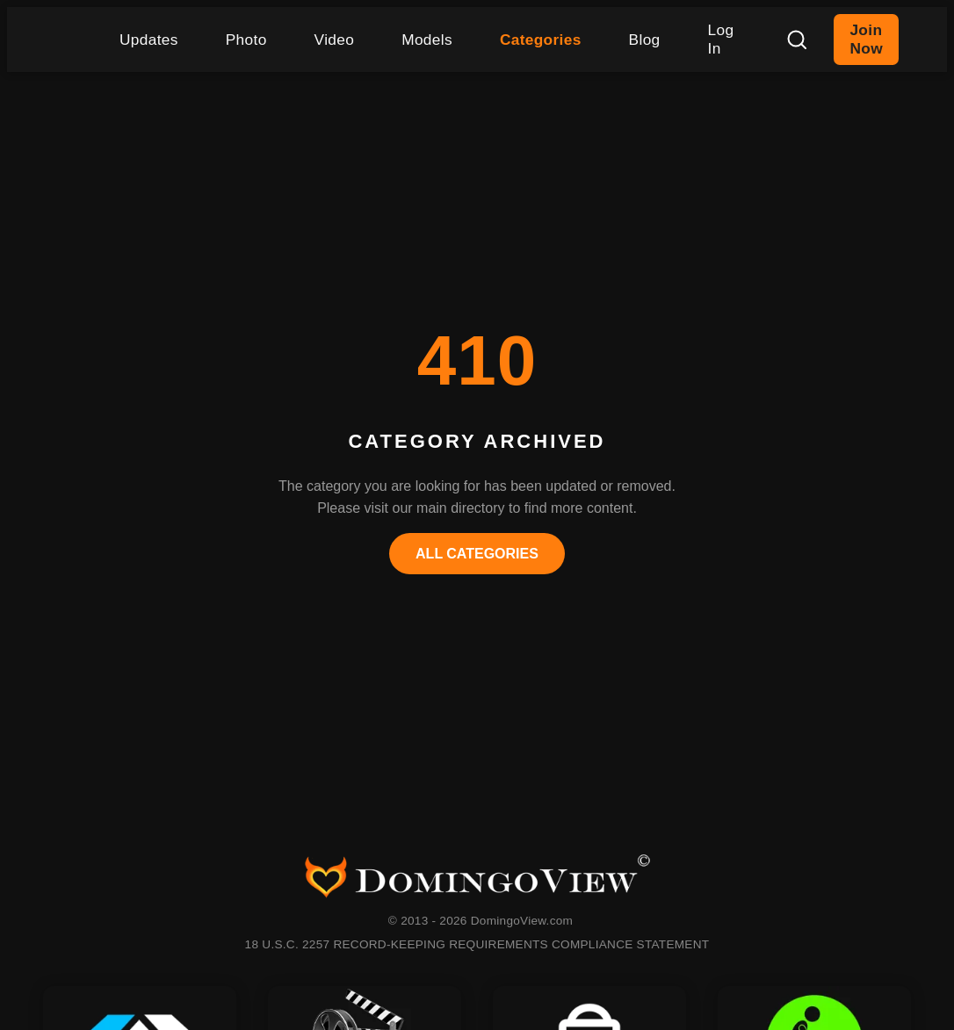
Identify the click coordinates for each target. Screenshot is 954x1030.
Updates (148, 39)
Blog (645, 39)
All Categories (477, 553)
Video (334, 39)
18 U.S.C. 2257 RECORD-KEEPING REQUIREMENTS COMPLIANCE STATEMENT (477, 944)
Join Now (865, 39)
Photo (246, 39)
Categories (541, 39)
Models (426, 39)
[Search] (797, 39)
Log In (721, 39)
